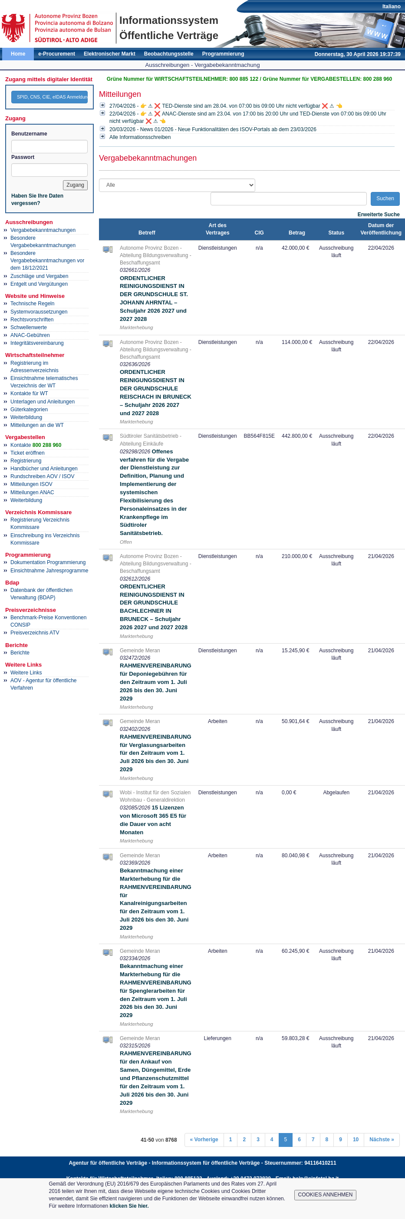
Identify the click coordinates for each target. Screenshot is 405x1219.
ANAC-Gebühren (30, 335)
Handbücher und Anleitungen (44, 469)
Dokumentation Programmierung (48, 562)
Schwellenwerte (28, 327)
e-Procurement (56, 54)
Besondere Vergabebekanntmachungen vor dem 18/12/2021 (47, 260)
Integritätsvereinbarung (37, 343)
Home (18, 54)
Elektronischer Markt (109, 54)
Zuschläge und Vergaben (39, 276)
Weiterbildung (26, 417)
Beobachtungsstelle (169, 54)
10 (356, 1139)
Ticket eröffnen (27, 453)
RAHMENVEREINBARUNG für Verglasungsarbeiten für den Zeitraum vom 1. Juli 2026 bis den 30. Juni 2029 (155, 753)
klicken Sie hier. (129, 1206)
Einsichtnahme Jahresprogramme (49, 571)
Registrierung (25, 461)
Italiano (391, 6)
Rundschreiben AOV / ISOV (42, 476)
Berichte (20, 653)
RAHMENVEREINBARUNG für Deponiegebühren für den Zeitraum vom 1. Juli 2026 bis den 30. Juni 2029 (155, 681)
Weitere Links (26, 673)
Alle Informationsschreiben (140, 137)
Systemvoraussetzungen (38, 312)
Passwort (22, 157)
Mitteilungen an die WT (37, 425)
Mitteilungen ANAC (32, 492)
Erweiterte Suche (379, 214)
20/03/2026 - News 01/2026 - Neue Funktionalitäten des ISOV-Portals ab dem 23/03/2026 (212, 129)
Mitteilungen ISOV (31, 484)
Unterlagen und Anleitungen (42, 402)
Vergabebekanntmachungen (43, 230)
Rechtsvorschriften (31, 320)
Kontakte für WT (29, 393)
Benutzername (29, 134)
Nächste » (381, 1139)
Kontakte (35, 445)
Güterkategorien (29, 409)
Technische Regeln (32, 304)
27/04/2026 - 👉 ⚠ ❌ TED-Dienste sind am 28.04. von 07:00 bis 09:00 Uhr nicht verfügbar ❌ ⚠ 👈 (225, 106)
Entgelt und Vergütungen (39, 284)
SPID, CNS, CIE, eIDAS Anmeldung (52, 96)
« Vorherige (204, 1139)
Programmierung (223, 54)
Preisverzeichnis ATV (34, 633)
